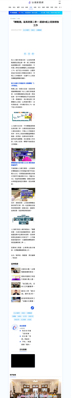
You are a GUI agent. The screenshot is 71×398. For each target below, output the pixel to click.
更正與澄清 (23, 375)
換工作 (31, 313)
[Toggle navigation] (59, 1)
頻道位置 (11, 380)
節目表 (10, 382)
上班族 (24, 316)
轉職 (14, 313)
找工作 (17, 316)
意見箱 (22, 377)
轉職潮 (39, 27)
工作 (25, 313)
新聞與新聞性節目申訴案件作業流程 (42, 377)
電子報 (34, 380)
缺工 (33, 27)
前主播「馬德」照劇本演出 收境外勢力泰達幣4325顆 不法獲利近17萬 (30, 334)
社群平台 (11, 384)
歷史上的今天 (24, 382)
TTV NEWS (13, 15)
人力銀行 (26, 27)
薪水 (20, 313)
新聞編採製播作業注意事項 (39, 375)
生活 (18, 15)
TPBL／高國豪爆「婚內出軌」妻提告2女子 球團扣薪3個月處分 (30, 339)
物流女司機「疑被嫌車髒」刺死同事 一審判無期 (30, 328)
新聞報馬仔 (23, 380)
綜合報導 (27, 322)
